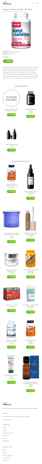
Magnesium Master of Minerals (30, 110)
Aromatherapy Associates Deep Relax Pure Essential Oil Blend (30, 383)
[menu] (37, 3)
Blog (4, 450)
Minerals (11, 51)
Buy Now (8, 61)
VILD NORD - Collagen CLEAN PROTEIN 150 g (30, 305)
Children (5, 430)
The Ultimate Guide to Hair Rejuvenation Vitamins (11, 110)
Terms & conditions (7, 455)
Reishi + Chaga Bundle (11, 144)
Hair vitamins (6, 435)
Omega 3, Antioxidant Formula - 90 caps (11, 340)
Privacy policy (6, 458)
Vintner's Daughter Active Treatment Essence (30, 191)
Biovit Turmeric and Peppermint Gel (11, 270)
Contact (5, 452)
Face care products (8, 433)
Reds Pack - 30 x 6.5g (11, 305)
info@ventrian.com (7, 419)
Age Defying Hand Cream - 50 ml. (11, 376)
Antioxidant (16, 51)
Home (4, 11)
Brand (4, 427)
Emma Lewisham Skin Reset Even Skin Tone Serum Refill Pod (11, 234)
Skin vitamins (6, 441)
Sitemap (5, 460)
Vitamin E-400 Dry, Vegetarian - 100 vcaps (11, 185)
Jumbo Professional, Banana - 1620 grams (30, 270)
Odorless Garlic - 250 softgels (30, 340)
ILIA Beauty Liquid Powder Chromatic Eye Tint (30, 233)
